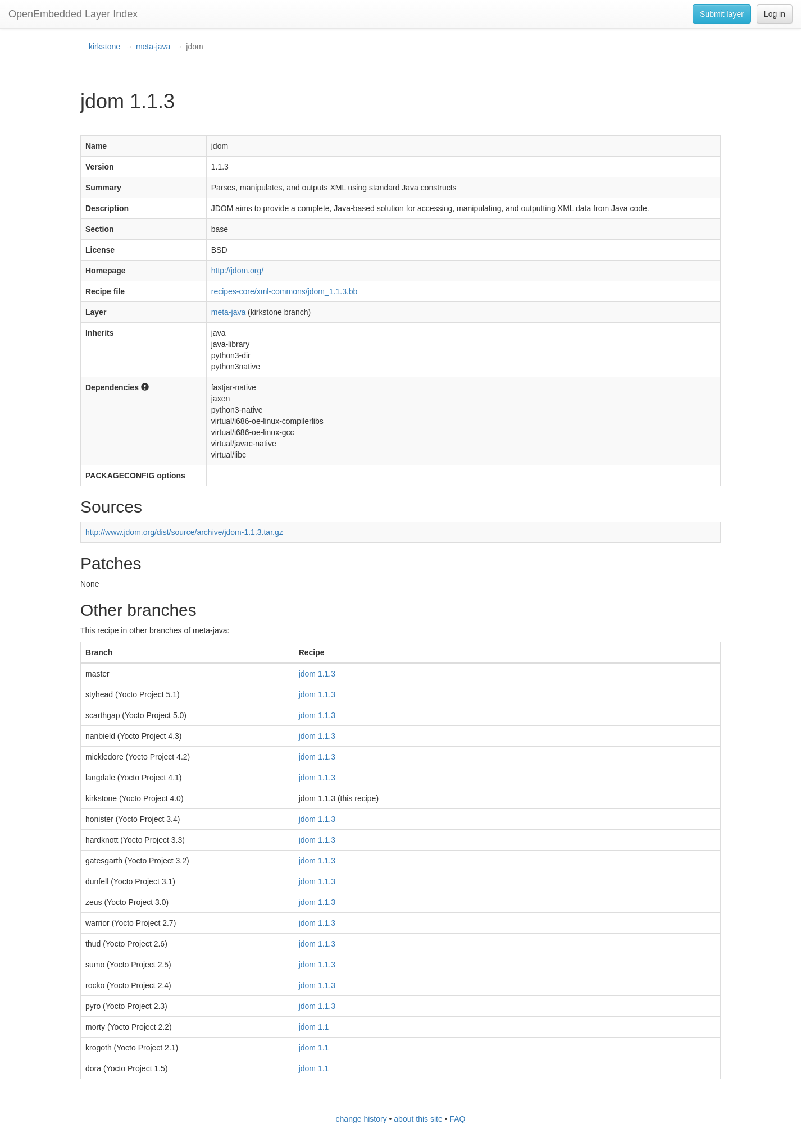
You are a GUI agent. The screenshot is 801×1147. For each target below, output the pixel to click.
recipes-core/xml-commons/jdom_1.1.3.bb (284, 291)
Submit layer (722, 14)
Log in (774, 14)
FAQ (457, 1118)
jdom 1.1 (314, 1026)
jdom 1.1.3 (317, 673)
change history (361, 1118)
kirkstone (104, 46)
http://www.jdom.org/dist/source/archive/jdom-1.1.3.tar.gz (184, 532)
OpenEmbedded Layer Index (73, 14)
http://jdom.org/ (237, 270)
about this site (418, 1118)
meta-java (153, 46)
